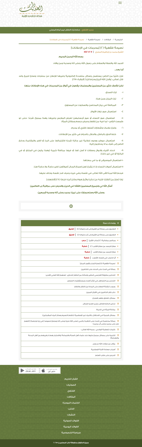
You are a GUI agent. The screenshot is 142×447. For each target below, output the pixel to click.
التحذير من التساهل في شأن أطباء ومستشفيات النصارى (93, 281)
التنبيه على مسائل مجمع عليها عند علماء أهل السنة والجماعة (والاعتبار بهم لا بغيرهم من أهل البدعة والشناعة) (73, 336)
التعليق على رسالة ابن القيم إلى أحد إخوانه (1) (94, 234)
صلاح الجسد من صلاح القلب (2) (100, 246)
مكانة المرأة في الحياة (107, 310)
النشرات (71, 415)
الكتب (71, 409)
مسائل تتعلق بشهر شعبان (105, 298)
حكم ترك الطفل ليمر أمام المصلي (71, 30)
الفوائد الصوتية (71, 420)
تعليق (71, 229)
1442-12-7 (88, 52)
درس (84, 240)
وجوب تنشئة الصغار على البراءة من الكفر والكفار (96, 287)
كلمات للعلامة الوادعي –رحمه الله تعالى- (100, 330)
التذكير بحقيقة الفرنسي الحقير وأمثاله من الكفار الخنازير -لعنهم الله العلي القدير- (82, 275)
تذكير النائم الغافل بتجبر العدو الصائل (101, 304)
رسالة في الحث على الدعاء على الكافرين (100, 269)
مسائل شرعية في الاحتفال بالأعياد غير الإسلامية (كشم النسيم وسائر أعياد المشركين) (80, 315)
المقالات (107, 40)
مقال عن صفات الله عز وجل (106, 344)
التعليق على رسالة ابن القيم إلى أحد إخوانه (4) (94, 229)
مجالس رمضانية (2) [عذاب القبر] (100, 240)
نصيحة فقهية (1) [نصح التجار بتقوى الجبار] (99, 263)
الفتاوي (71, 391)
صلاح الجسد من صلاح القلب (102, 252)
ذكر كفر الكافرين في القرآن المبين (102, 292)
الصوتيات (71, 385)
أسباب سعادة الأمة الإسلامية (105, 349)
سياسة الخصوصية (71, 432)
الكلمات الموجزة (71, 403)
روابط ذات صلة (111, 223)
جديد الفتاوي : (87, 30)
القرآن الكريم (71, 379)
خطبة (84, 246)
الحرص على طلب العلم (107, 355)
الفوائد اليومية (71, 426)
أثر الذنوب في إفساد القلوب (101, 257)
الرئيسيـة (119, 40)
